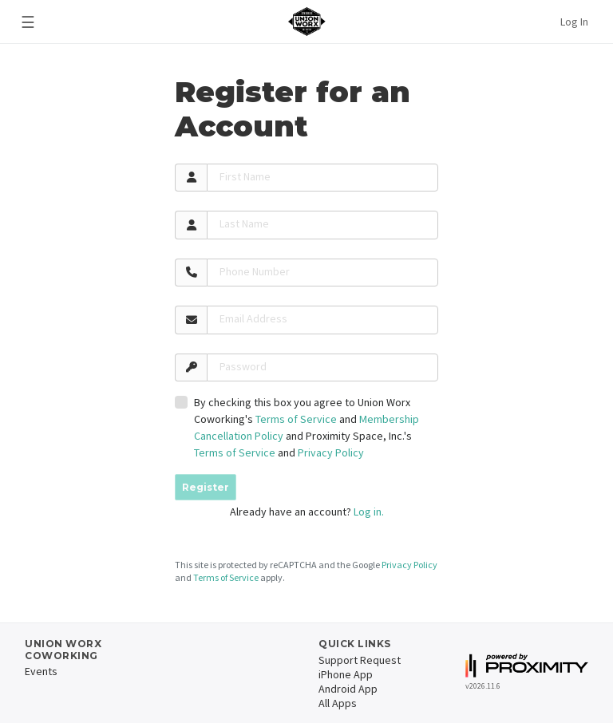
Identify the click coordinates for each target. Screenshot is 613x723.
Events (41, 671)
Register (205, 487)
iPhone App (345, 674)
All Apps (337, 703)
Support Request (359, 660)
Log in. (369, 511)
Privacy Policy (331, 452)
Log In (574, 21)
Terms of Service (296, 419)
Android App (348, 689)
